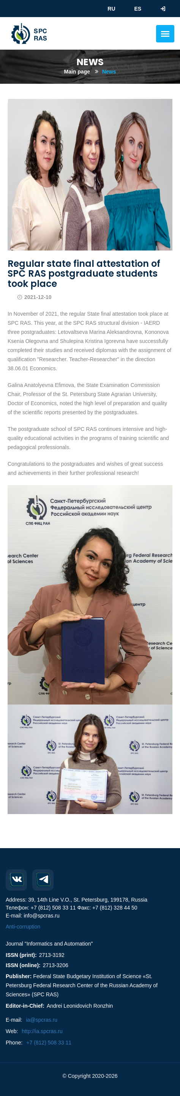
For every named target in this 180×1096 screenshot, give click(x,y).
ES (137, 9)
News (109, 72)
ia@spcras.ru (41, 1020)
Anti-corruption (23, 927)
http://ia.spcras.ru (42, 1031)
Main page (77, 72)
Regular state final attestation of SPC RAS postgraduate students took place (84, 273)
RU (111, 9)
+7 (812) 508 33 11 (48, 1043)
